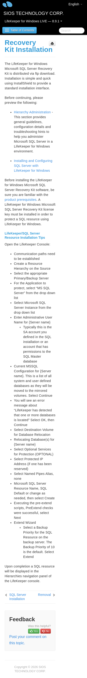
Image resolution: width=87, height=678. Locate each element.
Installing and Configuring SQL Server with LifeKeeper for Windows (33, 165)
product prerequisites (20, 199)
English (75, 4)
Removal (44, 595)
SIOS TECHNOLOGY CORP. (33, 13)
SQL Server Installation (17, 597)
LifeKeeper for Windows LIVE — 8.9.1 (33, 21)
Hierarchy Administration (32, 112)
